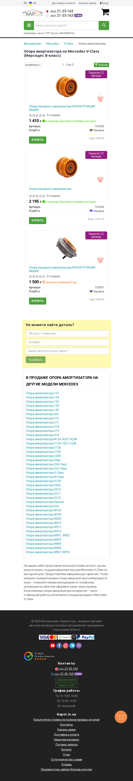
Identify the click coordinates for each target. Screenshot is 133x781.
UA (32, 3)
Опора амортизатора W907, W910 (48, 552)
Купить (38, 140)
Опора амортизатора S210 (43, 489)
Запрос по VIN (67, 685)
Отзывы (66, 764)
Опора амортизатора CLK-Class (46, 464)
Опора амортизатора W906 (43, 548)
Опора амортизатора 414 (42, 435)
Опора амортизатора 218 (42, 426)
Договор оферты (66, 744)
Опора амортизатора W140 (43, 514)
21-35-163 (59, 11)
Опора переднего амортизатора (50, 188)
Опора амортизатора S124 (43, 481)
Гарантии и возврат (66, 739)
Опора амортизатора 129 (42, 405)
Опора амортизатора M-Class (45, 476)
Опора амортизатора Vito (42, 506)
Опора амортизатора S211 (43, 493)
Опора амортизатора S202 (43, 485)
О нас (66, 754)
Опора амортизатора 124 (42, 397)
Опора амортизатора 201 (42, 414)
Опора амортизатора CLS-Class (46, 468)
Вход (104, 3)
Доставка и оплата (63, 3)
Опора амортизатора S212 (43, 497)
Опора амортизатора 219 (42, 430)
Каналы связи (87, 3)
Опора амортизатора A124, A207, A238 (51, 439)
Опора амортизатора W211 (43, 527)
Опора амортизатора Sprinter (45, 502)
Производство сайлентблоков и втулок (66, 769)
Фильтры (101, 65)
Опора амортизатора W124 (43, 510)
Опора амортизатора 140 (42, 410)
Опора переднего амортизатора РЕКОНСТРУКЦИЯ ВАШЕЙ (62, 108)
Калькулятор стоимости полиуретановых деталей (66, 719)
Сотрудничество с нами (66, 759)
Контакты (66, 724)
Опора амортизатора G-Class (45, 472)
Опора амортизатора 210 (42, 418)
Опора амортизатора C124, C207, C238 (51, 443)
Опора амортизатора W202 (43, 518)
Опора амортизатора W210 (43, 522)
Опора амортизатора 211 (42, 422)
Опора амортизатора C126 (43, 447)
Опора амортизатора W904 (43, 543)
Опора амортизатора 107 (42, 393)
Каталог (66, 749)
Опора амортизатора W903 (43, 539)
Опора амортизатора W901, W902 (48, 535)
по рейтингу (32, 65)
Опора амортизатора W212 (43, 531)
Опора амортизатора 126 (42, 401)
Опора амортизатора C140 (43, 451)
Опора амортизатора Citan (43, 460)
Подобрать (35, 359)
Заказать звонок (66, 679)
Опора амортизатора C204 (43, 456)
